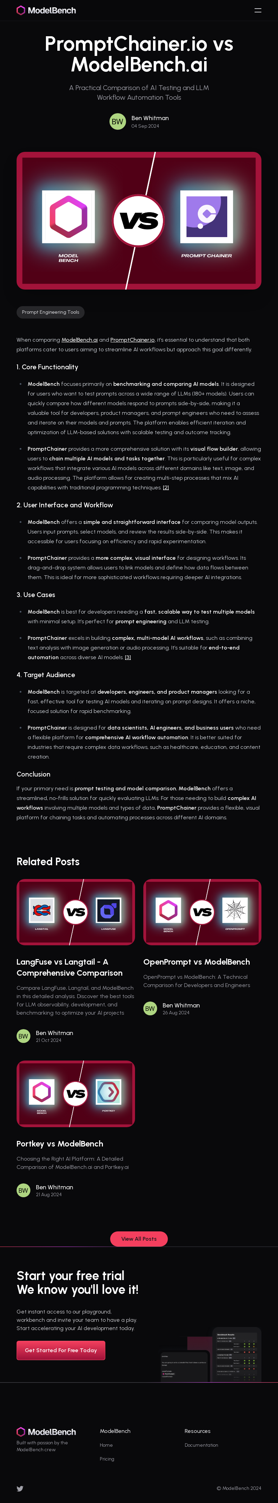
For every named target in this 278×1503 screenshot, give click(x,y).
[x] (20, 1488)
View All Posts (139, 1239)
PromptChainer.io (133, 339)
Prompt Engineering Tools (50, 312)
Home (106, 1445)
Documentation (201, 1445)
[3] (128, 657)
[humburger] (258, 10)
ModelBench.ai (79, 339)
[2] (166, 487)
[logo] (46, 10)
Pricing (107, 1459)
